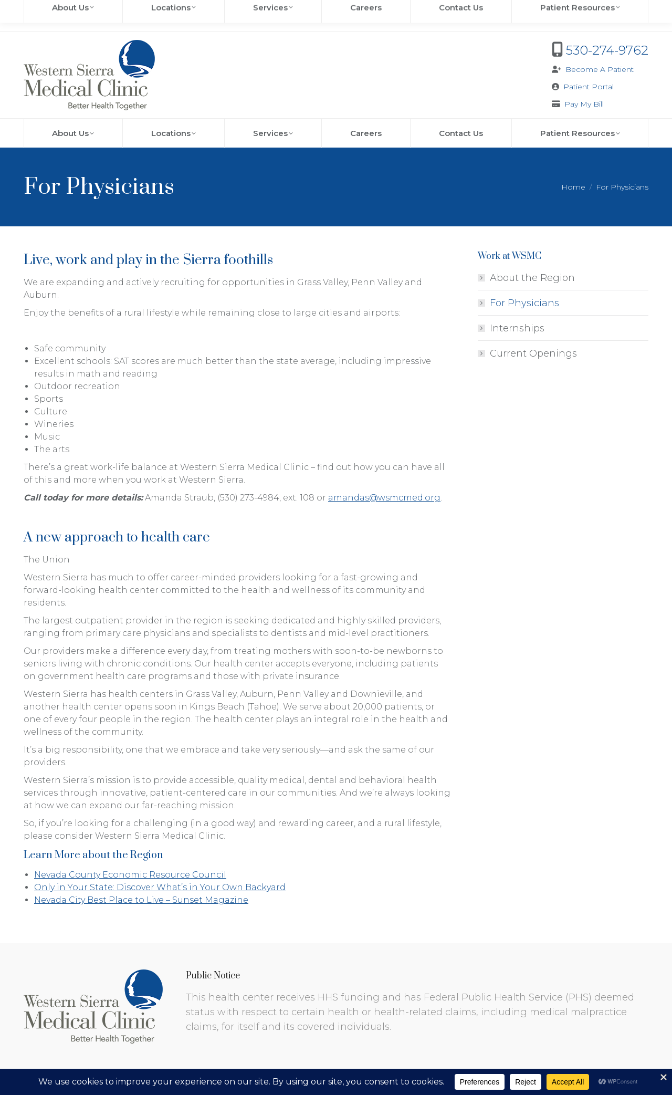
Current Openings (533, 353)
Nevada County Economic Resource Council (130, 875)
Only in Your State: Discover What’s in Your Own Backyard (160, 887)
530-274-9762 (607, 50)
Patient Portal (588, 86)
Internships (517, 328)
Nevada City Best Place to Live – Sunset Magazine (141, 900)
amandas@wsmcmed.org (384, 498)
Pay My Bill (584, 104)
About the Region (532, 278)
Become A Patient (599, 69)
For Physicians (524, 303)
